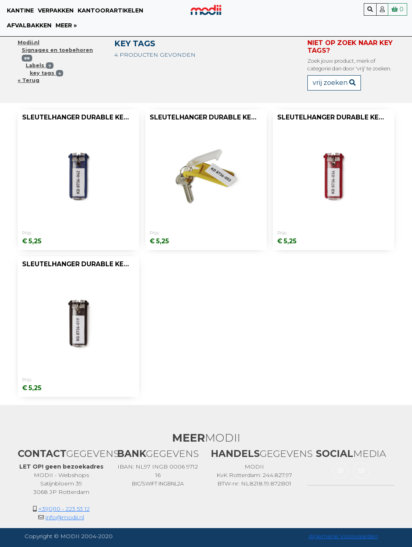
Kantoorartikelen (110, 10)
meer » (66, 25)
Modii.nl (28, 42)
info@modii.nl (64, 517)
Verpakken (56, 10)
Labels (40, 65)
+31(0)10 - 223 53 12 (64, 508)
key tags (46, 73)
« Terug (28, 80)
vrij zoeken (334, 82)
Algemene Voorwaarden (343, 536)
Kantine (20, 10)
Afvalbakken (29, 25)
